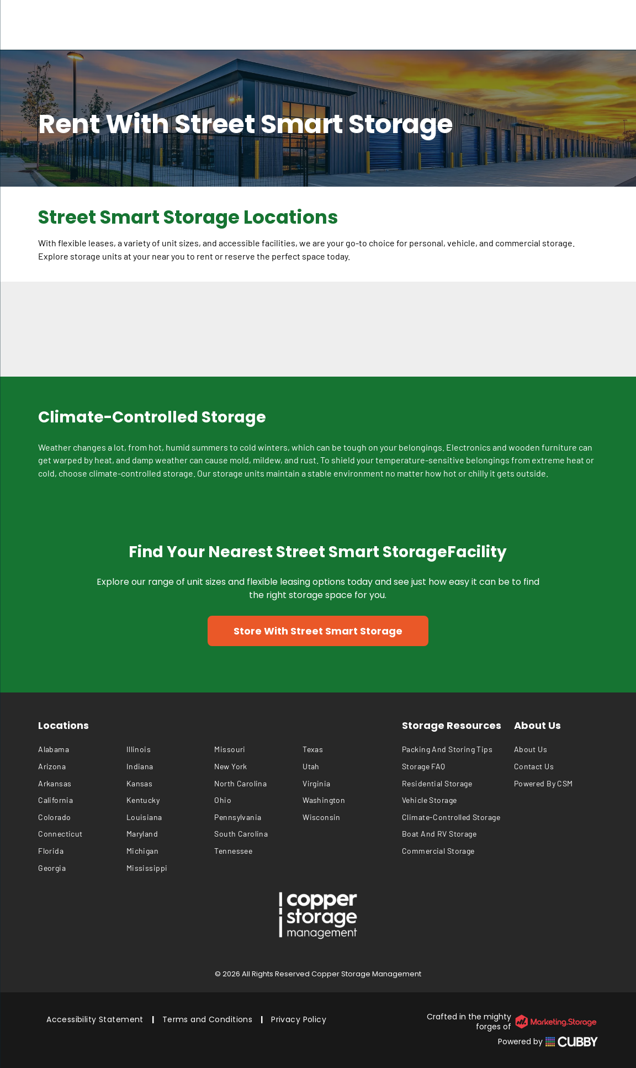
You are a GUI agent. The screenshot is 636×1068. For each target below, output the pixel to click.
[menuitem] (82, 749)
